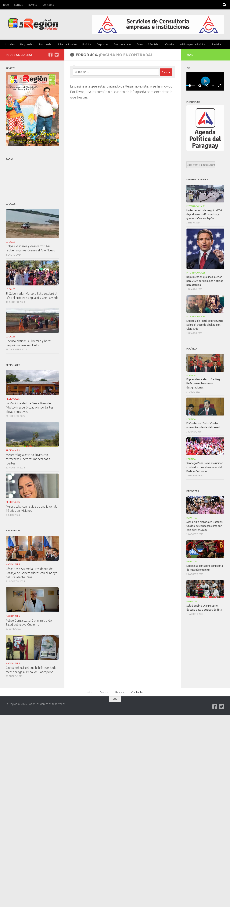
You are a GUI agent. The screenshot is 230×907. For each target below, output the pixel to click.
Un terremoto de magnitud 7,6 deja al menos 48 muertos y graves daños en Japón (204, 214)
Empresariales (122, 44)
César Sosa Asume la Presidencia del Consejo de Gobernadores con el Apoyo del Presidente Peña (31, 573)
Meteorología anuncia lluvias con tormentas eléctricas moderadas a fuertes (28, 459)
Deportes (103, 44)
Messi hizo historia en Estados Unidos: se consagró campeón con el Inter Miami (204, 525)
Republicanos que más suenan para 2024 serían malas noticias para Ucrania (204, 280)
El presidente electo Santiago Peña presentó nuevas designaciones (203, 383)
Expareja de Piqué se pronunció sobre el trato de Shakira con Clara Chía (205, 324)
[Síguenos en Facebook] (50, 54)
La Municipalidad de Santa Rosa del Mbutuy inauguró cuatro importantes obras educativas (29, 407)
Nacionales (46, 44)
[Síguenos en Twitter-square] (56, 54)
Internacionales (67, 44)
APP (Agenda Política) (193, 44)
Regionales (27, 44)
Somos (18, 4)
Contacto (48, 4)
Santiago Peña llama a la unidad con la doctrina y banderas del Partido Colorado (204, 467)
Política (87, 44)
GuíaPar (170, 44)
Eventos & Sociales (148, 44)
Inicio (6, 4)
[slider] (189, 85)
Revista (32, 4)
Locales (10, 44)
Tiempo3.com (207, 164)
